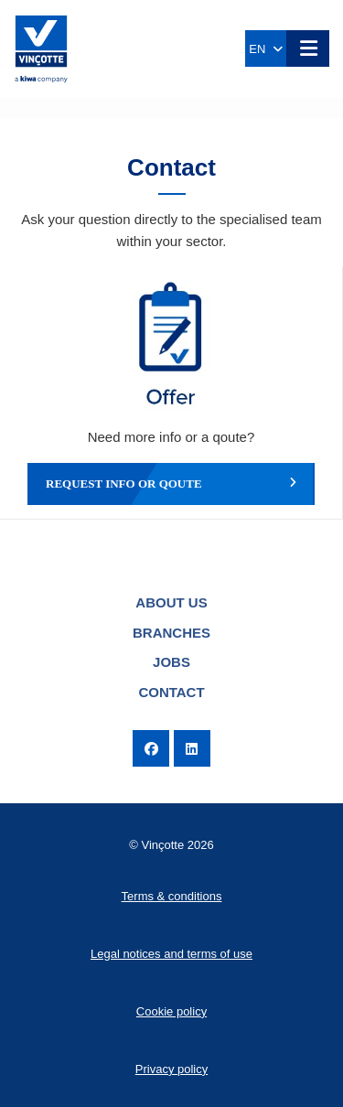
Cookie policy (171, 1011)
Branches (171, 632)
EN (265, 49)
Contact (171, 692)
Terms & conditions (172, 896)
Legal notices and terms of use (171, 954)
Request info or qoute (171, 484)
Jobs (171, 662)
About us (171, 602)
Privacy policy (171, 1069)
